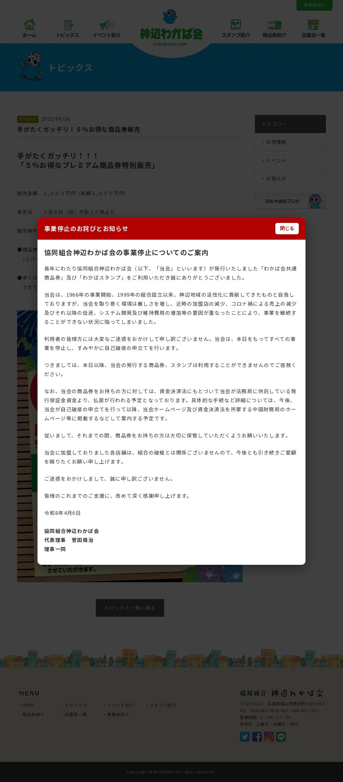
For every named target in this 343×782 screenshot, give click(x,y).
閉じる (287, 228)
